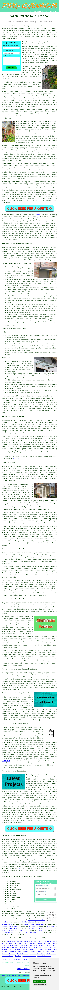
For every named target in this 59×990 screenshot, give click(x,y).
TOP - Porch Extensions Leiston (14, 959)
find (7, 839)
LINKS (34, 11)
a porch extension (25, 30)
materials (16, 74)
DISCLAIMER (53, 11)
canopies (44, 247)
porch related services (34, 754)
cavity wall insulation (34, 924)
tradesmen (5, 918)
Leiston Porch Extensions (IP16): (16, 26)
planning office (17, 110)
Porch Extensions (44, 956)
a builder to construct (14, 818)
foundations (42, 930)
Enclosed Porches (44, 950)
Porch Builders (25, 947)
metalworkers (7, 924)
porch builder (13, 114)
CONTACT (46, 11)
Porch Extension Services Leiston (22, 877)
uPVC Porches (51, 954)
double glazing (28, 922)
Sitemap (3, 975)
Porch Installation (14, 941)
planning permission (44, 94)
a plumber (51, 926)
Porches (16, 458)
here (19, 868)
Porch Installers (30, 941)
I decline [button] (42, 981)
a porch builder (34, 918)
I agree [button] (36, 981)
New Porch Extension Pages (13, 975)
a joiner (32, 926)
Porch (4, 215)
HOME (30, 11)
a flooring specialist (38, 928)
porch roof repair (46, 422)
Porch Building (45, 941)
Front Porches (29, 943)
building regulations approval (45, 128)
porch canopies (17, 734)
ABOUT (40, 11)
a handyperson (7, 932)
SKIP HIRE (13, 928)
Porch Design (51, 952)
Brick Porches (15, 943)
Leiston (38, 215)
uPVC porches (51, 744)
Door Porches (15, 950)
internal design (21, 84)
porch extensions (23, 856)
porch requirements (41, 757)
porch (39, 146)
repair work (10, 438)
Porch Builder (26, 945)
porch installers (31, 227)
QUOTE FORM (6, 761)
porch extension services (12, 767)
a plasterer (31, 932)
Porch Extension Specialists (45, 945)
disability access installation (14, 930)
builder (25, 46)
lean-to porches (25, 742)
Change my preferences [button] (40, 984)
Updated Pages (25, 975)
